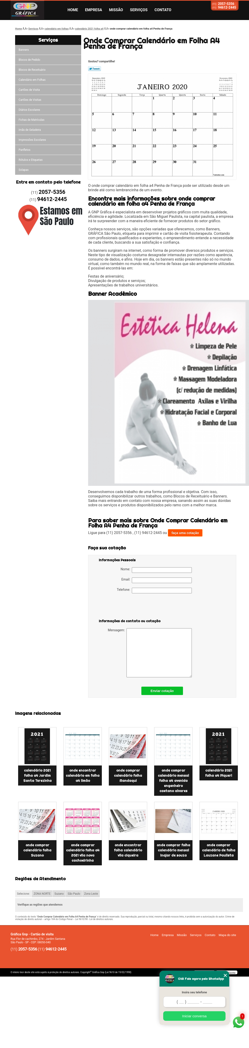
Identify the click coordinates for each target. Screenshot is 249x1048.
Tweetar (94, 68)
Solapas (24, 169)
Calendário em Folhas (32, 79)
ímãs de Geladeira (30, 129)
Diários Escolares (29, 109)
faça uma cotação (185, 533)
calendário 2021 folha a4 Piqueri (218, 773)
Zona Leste (91, 893)
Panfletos (24, 149)
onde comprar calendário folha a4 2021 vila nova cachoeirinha (83, 853)
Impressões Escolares (32, 139)
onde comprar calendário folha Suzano (37, 850)
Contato (163, 10)
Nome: (156, 570)
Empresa (93, 10)
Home (73, 10)
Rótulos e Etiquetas (31, 159)
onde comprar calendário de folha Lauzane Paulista (218, 850)
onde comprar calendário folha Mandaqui (128, 775)
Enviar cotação (162, 691)
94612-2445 (227, 7)
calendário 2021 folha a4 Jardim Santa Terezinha (37, 775)
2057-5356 (226, 4)
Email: (156, 580)
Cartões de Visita (29, 89)
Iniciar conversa (194, 1016)
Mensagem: (150, 652)
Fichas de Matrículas (31, 119)
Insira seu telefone (194, 992)
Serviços (138, 10)
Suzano (59, 893)
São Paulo (74, 893)
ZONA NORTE (42, 893)
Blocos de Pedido (29, 59)
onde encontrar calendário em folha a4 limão (83, 775)
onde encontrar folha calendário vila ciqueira (128, 850)
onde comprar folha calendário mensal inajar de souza (173, 850)
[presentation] (128, 607)
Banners (24, 49)
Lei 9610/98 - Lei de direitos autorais (94, 919)
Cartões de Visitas (30, 99)
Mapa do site (227, 935)
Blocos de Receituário (32, 69)
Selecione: (23, 893)
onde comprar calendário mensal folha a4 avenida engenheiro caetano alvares (173, 780)
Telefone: (154, 590)
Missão (116, 10)
